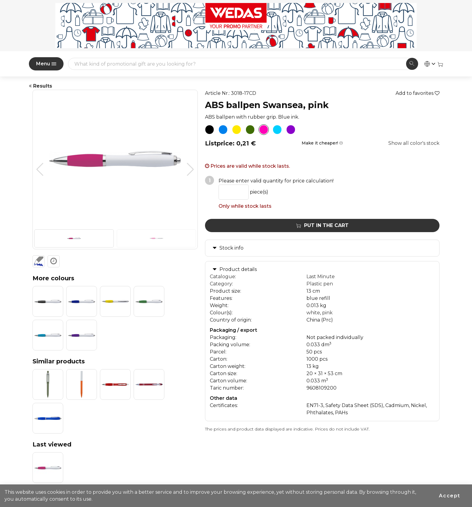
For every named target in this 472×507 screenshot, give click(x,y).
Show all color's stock (413, 143)
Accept (449, 496)
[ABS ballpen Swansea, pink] (263, 129)
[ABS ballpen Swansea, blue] (223, 129)
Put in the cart (322, 225)
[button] (190, 169)
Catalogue (222, 276)
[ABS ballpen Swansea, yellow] (236, 129)
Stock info (231, 248)
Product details (238, 269)
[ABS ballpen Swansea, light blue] (277, 129)
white (313, 313)
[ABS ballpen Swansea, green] (250, 129)
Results (40, 86)
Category (221, 284)
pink (327, 313)
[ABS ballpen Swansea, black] (209, 129)
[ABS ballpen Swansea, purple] (290, 129)
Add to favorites (417, 93)
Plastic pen (319, 284)
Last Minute (320, 276)
